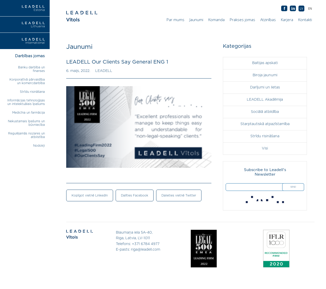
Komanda (216, 19)
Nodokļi (39, 145)
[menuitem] (310, 8)
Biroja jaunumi (265, 75)
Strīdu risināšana (32, 91)
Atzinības (268, 19)
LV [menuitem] (301, 8)
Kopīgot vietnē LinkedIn (90, 195)
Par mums (175, 19)
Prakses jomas (242, 19)
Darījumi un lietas (265, 87)
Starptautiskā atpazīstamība (265, 124)
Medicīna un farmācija (28, 112)
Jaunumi (196, 19)
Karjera (287, 19)
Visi (265, 148)
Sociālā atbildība (265, 112)
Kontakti (305, 19)
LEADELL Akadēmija (265, 99)
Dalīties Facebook (134, 195)
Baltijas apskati (265, 63)
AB (292, 8)
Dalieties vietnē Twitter (178, 195)
